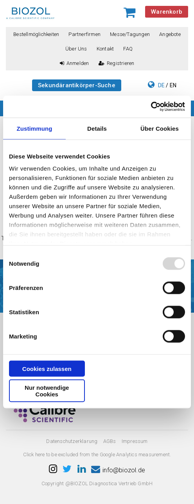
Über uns (76, 49)
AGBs (109, 441)
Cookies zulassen (47, 368)
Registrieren (117, 63)
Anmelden (74, 63)
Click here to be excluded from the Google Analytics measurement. (97, 454)
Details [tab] (97, 128)
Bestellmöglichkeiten (36, 34)
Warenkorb (166, 11)
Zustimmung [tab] (34, 128)
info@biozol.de (118, 470)
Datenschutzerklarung (71, 441)
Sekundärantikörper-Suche (76, 85)
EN (173, 85)
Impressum (135, 441)
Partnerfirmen (84, 34)
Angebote (170, 34)
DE (161, 85)
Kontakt (105, 49)
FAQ (128, 49)
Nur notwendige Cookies (47, 391)
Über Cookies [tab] (159, 128)
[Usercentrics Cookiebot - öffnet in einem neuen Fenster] (151, 107)
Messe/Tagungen (130, 34)
